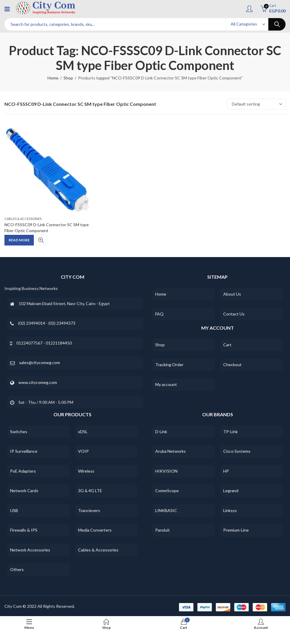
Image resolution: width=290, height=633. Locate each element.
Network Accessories (30, 549)
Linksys (230, 510)
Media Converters (95, 529)
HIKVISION (166, 470)
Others (17, 569)
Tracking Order (169, 364)
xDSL (83, 431)
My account (166, 384)
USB (14, 510)
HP (226, 470)
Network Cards (24, 490)
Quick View (41, 240)
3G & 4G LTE (90, 490)
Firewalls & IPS (23, 529)
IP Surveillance (23, 451)
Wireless (86, 470)
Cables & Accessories (23, 219)
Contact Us (234, 313)
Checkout (232, 364)
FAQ (159, 313)
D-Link (161, 431)
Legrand (230, 490)
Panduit (162, 529)
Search (277, 24)
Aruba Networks (170, 451)
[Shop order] (256, 104)
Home (52, 77)
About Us (232, 293)
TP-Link (230, 431)
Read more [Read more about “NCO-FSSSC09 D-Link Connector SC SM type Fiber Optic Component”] (19, 240)
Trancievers (89, 510)
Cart (227, 344)
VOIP (83, 451)
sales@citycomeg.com (39, 362)
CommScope (167, 490)
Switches (18, 431)
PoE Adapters (23, 470)
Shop (68, 77)
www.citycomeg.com (37, 382)
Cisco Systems (237, 451)
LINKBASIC (166, 510)
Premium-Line (236, 529)
